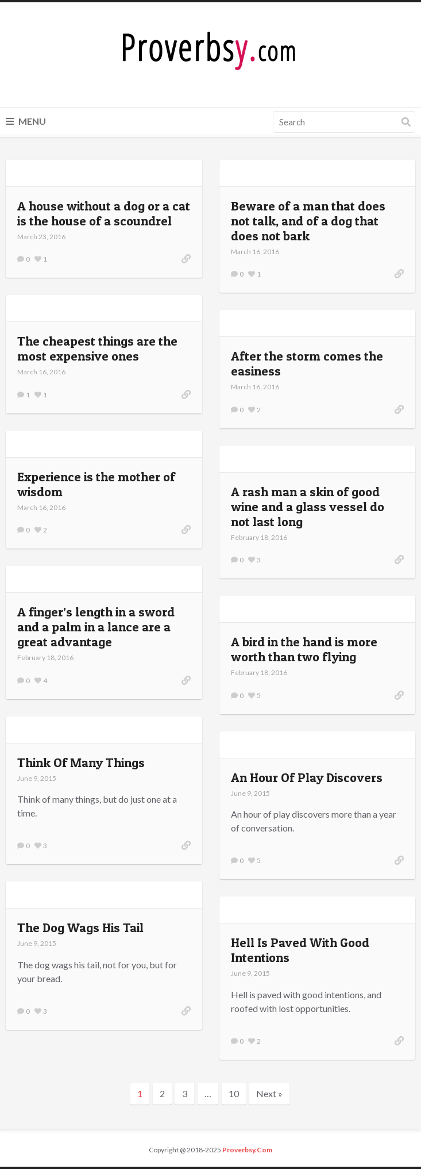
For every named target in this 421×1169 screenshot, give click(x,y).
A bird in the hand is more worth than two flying (304, 649)
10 (234, 1093)
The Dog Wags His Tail (80, 927)
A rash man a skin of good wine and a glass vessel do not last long (307, 506)
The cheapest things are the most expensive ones (97, 348)
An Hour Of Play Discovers (307, 777)
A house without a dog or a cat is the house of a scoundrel (103, 213)
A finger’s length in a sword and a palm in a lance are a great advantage (96, 626)
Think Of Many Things (81, 762)
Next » (269, 1093)
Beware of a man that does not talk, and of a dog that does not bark (308, 220)
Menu (26, 121)
